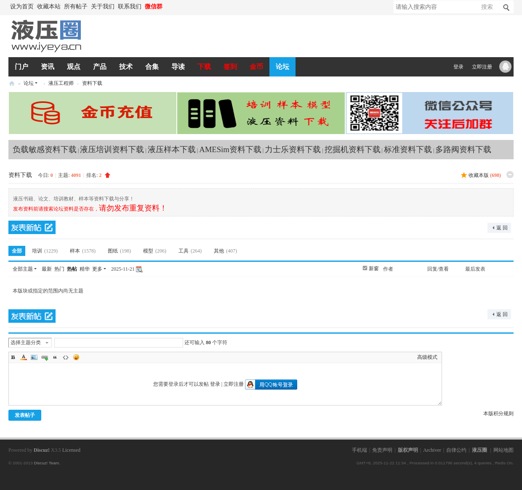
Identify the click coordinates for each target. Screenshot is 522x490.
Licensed (71, 450)
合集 (152, 66)
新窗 (374, 268)
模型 (155, 251)
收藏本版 (485, 175)
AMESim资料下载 (230, 149)
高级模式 (427, 357)
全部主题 (23, 269)
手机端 (359, 450)
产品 (100, 66)
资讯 (47, 66)
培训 (46, 251)
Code (65, 357)
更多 (97, 269)
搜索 (487, 7)
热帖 (72, 269)
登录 (458, 67)
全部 (17, 251)
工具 (191, 251)
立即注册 (482, 67)
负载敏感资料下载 (45, 149)
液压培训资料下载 (112, 149)
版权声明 (408, 450)
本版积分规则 (498, 413)
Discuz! (42, 450)
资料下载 (92, 83)
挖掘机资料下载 (353, 149)
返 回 (502, 228)
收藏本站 (49, 6)
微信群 (153, 6)
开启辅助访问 (168, 7)
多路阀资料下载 (463, 149)
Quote (55, 357)
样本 (84, 251)
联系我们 (129, 6)
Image (34, 357)
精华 (85, 269)
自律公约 (456, 450)
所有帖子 (76, 6)
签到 (230, 66)
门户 (21, 66)
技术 (126, 66)
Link (44, 357)
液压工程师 (61, 83)
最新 (47, 269)
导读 (178, 66)
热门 (59, 269)
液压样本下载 (172, 149)
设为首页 (22, 6)
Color (23, 357)
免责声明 (382, 450)
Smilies (76, 357)
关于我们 (103, 6)
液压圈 (11, 83)
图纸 (120, 251)
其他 (226, 251)
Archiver (432, 450)
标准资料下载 (408, 149)
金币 (256, 66)
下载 (204, 66)
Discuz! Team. (47, 463)
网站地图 (503, 450)
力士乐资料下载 (293, 149)
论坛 (282, 66)
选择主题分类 (26, 342)
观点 (73, 66)
